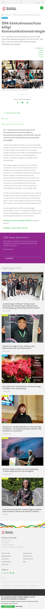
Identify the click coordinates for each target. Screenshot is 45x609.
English (41, 50)
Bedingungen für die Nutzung (19, 585)
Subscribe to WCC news (13, 113)
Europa (6, 118)
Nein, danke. (19, 606)
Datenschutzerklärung (8, 249)
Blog (24, 561)
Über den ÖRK (6, 553)
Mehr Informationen (23, 603)
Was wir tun (5, 564)
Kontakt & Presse (28, 559)
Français (40, 52)
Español (40, 54)
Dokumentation (27, 556)
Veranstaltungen (6, 561)
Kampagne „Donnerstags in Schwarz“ (14, 124)
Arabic (41, 57)
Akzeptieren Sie (8, 606)
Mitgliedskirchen (6, 556)
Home (2, 14)
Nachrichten (8, 15)
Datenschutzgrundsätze (33, 585)
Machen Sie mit (27, 553)
